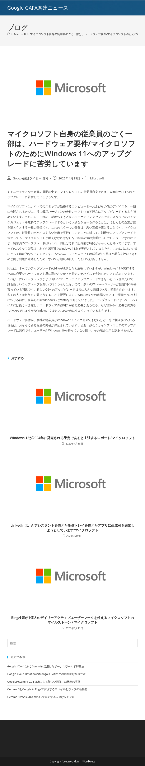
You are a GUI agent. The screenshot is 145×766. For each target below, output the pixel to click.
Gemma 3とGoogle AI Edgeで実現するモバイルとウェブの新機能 (47, 689)
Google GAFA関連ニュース (37, 7)
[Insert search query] (72, 643)
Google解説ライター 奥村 (30, 178)
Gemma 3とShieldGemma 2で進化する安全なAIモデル (41, 697)
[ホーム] (8, 34)
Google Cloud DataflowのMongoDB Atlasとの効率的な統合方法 (46, 674)
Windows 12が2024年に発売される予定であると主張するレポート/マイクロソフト (72, 438)
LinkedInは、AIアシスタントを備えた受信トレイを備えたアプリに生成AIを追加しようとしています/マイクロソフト (72, 527)
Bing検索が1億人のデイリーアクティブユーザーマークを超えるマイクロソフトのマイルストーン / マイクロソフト (72, 620)
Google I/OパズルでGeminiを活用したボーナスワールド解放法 (45, 666)
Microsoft (97, 178)
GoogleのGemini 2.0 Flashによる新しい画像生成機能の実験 (43, 681)
